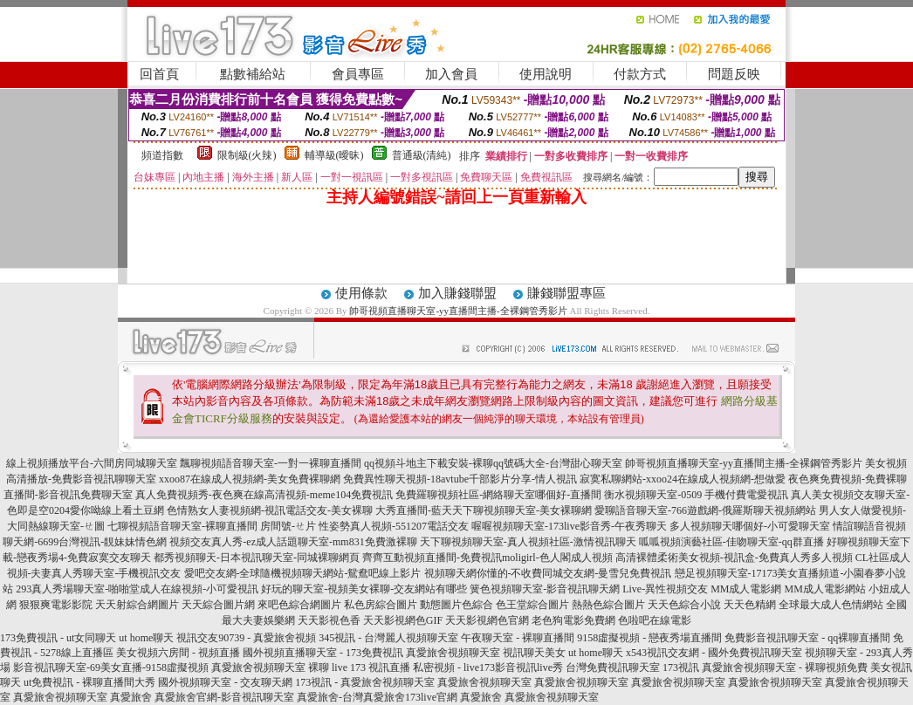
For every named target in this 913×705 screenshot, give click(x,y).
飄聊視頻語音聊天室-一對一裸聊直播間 (270, 463)
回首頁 (159, 74)
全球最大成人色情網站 (831, 605)
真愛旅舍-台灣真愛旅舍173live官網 (377, 697)
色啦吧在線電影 (654, 620)
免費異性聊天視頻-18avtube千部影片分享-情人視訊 (460, 479)
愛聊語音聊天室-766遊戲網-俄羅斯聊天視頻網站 (705, 510)
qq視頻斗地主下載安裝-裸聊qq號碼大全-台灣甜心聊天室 (493, 463)
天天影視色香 (329, 620)
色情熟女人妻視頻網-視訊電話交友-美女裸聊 (270, 510)
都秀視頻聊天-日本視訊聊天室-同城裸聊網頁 (257, 557)
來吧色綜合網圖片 (299, 605)
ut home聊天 (146, 638)
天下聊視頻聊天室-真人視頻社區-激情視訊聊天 (528, 542)
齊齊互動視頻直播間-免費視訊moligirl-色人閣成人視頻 (487, 557)
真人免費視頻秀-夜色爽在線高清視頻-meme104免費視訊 (264, 495)
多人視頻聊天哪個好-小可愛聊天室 (749, 526)
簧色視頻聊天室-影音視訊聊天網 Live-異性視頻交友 (589, 589)
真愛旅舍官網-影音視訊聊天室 (224, 697)
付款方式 (640, 74)
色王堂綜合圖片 (532, 605)
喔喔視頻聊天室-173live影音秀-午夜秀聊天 (569, 526)
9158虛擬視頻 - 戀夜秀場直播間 (649, 638)
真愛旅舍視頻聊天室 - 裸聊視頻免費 (785, 667)
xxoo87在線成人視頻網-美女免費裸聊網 (249, 479)
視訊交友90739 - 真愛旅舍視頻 (246, 638)
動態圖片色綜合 (456, 605)
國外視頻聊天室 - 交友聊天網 (225, 682)
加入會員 (451, 74)
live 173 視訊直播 (371, 667)
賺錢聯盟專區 (566, 293)
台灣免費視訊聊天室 (613, 667)
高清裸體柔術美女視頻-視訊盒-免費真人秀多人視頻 (734, 557)
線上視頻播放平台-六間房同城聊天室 (91, 463)
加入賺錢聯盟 (457, 293)
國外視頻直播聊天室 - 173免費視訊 (323, 653)
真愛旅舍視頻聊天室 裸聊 (270, 667)
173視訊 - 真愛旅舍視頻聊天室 (365, 682)
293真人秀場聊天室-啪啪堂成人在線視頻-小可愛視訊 (137, 589)
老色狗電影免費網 (573, 620)
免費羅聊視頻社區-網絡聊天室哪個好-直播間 (498, 495)
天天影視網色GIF (403, 620)
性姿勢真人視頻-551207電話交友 (394, 526)
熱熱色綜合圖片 (608, 605)
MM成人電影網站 (824, 589)
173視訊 (680, 667)
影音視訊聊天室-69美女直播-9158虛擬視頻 (111, 667)
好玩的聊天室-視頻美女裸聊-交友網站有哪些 (364, 589)
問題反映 (734, 74)
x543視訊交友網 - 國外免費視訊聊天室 (714, 653)
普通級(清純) (421, 155)
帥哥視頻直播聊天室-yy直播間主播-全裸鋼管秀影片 (457, 310)
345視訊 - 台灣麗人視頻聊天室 (388, 638)
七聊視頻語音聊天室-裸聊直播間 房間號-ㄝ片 (211, 526)
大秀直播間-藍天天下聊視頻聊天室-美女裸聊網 (483, 510)
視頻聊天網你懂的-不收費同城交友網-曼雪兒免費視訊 (548, 573)
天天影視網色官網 (487, 620)
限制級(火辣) (247, 155)
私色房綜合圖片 (380, 605)
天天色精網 (750, 605)
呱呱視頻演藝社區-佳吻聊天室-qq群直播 (731, 542)
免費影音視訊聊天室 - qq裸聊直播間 (807, 638)
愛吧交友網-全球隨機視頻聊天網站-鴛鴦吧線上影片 (303, 573)
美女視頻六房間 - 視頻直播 (178, 653)
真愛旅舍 (131, 697)
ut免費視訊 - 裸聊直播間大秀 (89, 682)
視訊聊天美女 (534, 653)
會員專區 (358, 74)
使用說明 (545, 74)
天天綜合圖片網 (218, 605)
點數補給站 (252, 74)
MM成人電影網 (745, 589)
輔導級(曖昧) (334, 155)
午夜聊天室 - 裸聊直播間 (517, 638)
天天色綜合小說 (684, 605)
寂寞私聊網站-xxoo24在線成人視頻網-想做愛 (683, 479)
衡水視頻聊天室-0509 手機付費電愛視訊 (696, 495)
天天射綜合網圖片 (137, 605)
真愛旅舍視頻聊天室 (453, 653)
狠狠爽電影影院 (56, 605)
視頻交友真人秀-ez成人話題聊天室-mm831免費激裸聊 (292, 542)
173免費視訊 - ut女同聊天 (58, 638)
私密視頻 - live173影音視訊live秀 (488, 667)
